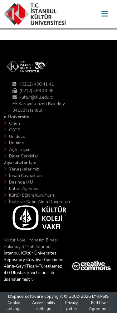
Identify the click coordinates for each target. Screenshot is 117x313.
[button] (35, 14)
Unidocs (17, 136)
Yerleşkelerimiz (24, 169)
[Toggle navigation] (104, 14)
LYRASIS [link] (100, 296)
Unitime (16, 143)
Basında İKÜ (21, 182)
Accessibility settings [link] (43, 305)
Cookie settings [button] (14, 305)
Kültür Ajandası (24, 189)
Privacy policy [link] (71, 305)
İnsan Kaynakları (25, 176)
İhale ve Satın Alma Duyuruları (39, 202)
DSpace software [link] (25, 296)
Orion (14, 123)
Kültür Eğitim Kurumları (31, 195)
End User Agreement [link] (99, 305)
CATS (14, 130)
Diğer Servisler (23, 156)
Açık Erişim (19, 149)
